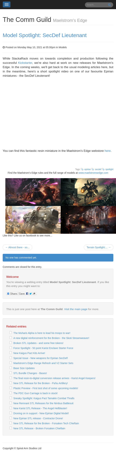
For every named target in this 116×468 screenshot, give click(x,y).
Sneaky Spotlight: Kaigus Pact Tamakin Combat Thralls (43, 398)
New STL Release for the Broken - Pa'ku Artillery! (40, 383)
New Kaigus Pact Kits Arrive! (29, 353)
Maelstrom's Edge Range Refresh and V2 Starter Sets (43, 363)
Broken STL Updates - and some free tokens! (38, 343)
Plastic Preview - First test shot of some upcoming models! (45, 388)
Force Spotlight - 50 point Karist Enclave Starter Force (43, 348)
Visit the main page (75, 309)
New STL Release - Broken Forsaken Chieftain (39, 428)
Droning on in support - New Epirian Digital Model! (41, 413)
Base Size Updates (24, 368)
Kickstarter (25, 63)
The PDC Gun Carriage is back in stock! (35, 393)
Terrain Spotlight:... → (99, 247)
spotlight (109, 169)
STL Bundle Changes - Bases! (30, 373)
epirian (87, 169)
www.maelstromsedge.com (93, 172)
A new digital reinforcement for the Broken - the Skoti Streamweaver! (51, 338)
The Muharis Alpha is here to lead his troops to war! (41, 333)
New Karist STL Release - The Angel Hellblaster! (40, 408)
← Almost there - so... (17, 247)
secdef (98, 169)
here (108, 151)
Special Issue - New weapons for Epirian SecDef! (40, 358)
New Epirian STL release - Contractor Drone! (38, 418)
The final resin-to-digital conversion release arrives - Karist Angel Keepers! (54, 378)
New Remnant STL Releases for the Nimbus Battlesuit (43, 403)
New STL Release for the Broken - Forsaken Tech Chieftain (46, 423)
